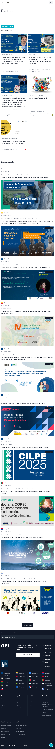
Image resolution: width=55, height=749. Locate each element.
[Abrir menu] (2, 2)
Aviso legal (18, 728)
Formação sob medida (47, 709)
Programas (18, 702)
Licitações (3, 728)
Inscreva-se (27, 655)
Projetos (18, 705)
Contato (3, 737)
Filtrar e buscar (7, 26)
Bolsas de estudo (46, 715)
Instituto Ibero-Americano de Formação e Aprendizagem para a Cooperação (47, 702)
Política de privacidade (21, 725)
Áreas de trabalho (20, 699)
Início (11, 632)
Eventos (31, 699)
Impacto (18, 711)
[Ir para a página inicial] (7, 2)
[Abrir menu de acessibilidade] (51, 745)
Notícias (31, 702)
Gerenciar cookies (20, 734)
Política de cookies (20, 731)
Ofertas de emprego (6, 725)
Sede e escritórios (5, 708)
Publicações (19, 708)
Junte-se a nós (5, 731)
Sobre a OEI (4, 699)
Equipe (3, 705)
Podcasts (31, 705)
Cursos (44, 712)
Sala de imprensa (5, 734)
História (3, 702)
